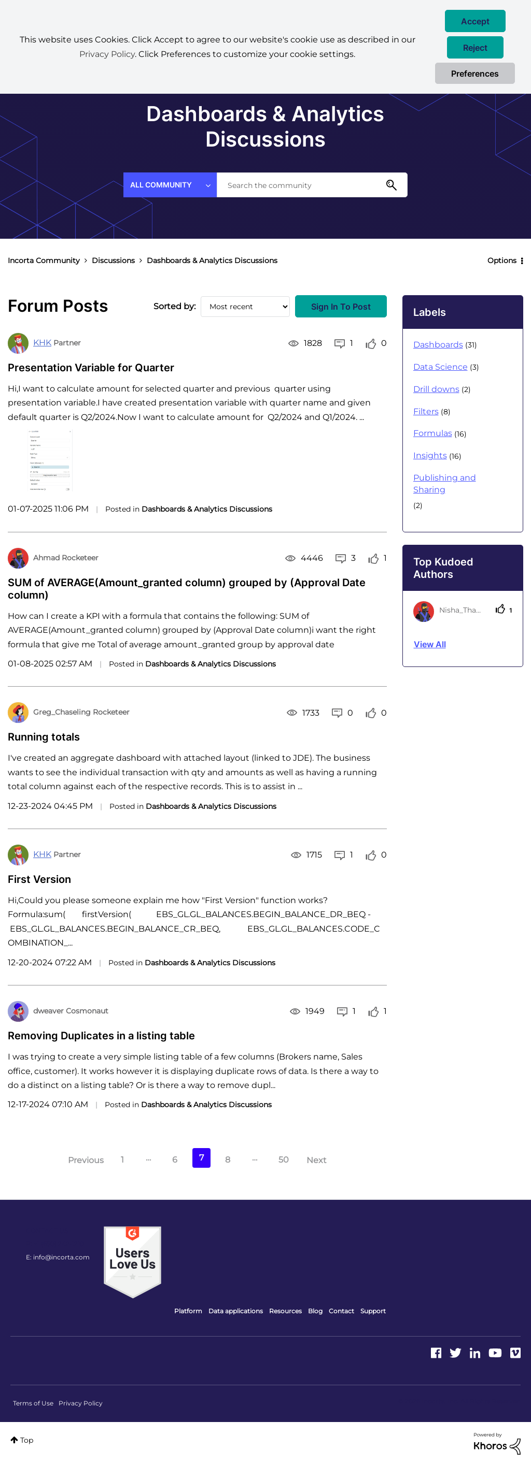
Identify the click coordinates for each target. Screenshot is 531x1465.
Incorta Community (44, 260)
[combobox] (312, 184)
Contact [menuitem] (341, 1311)
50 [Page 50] (283, 1160)
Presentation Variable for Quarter (91, 367)
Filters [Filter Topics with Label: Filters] (426, 411)
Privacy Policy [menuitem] (81, 1403)
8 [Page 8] (227, 1160)
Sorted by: (174, 306)
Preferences (475, 73)
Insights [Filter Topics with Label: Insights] (430, 455)
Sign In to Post (341, 306)
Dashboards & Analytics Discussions (207, 509)
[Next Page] (327, 1160)
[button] (475, 21)
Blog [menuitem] (315, 1311)
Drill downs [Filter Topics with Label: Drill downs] (436, 389)
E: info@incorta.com (58, 1257)
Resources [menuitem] (285, 1311)
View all (430, 644)
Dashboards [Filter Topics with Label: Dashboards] (438, 345)
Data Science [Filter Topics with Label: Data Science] (440, 367)
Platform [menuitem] (188, 1311)
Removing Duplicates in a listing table (101, 1035)
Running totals (44, 737)
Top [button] (26, 1440)
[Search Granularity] (170, 184)
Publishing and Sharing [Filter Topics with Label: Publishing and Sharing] (444, 484)
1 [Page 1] (122, 1160)
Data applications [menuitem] (235, 1311)
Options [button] (501, 260)
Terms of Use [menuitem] (33, 1403)
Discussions (113, 260)
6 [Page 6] (174, 1160)
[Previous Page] (75, 1160)
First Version (39, 879)
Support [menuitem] (373, 1311)
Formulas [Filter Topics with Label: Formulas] (432, 433)
